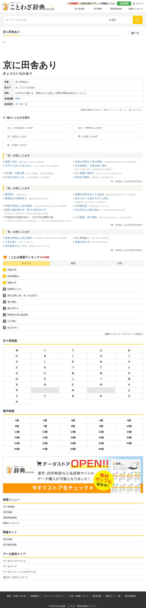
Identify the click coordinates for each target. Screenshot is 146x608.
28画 (73, 449)
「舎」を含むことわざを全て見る (125, 250)
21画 (17, 443)
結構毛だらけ (12, 289)
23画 (73, 443)
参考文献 (97, 596)
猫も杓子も (11, 308)
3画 (73, 420)
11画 (17, 431)
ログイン (140, 3)
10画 (129, 426)
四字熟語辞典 (10, 544)
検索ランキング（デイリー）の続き (123, 334)
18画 (73, 437)
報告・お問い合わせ (16, 596)
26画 (17, 449)
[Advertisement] (73, 50)
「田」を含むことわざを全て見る (125, 225)
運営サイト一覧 (113, 596)
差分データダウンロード (15, 577)
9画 (101, 426)
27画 (44, 449)
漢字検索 (98, 9)
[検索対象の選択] (120, 20)
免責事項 (35, 596)
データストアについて (14, 561)
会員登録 (124, 3)
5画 (129, 420)
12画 (44, 431)
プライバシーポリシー (54, 596)
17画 (44, 437)
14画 (101, 431)
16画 (17, 437)
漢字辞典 (7, 539)
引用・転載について (78, 596)
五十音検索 (80, 9)
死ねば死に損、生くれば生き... (21, 295)
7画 (45, 426)
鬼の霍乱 (10, 301)
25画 (129, 443)
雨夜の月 (10, 282)
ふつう (124, 109)
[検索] (137, 20)
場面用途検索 (116, 9)
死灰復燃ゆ (11, 276)
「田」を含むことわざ (87, 136)
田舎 (18, 98)
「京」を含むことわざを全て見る (125, 181)
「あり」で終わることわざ (89, 127)
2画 (45, 420)
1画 (17, 420)
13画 (73, 431)
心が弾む (10, 321)
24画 (101, 443)
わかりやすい (136, 109)
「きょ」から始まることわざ (19, 127)
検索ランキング (136, 9)
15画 (129, 431)
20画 (129, 437)
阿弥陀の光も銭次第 (15, 314)
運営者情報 (130, 596)
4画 (101, 420)
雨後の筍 (10, 269)
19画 (101, 437)
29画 (101, 449)
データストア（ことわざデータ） (20, 571)
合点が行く (11, 327)
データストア (10, 566)
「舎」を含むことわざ (16, 145)
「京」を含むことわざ (16, 136)
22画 (44, 443)
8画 (73, 426)
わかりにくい (111, 109)
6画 (17, 426)
